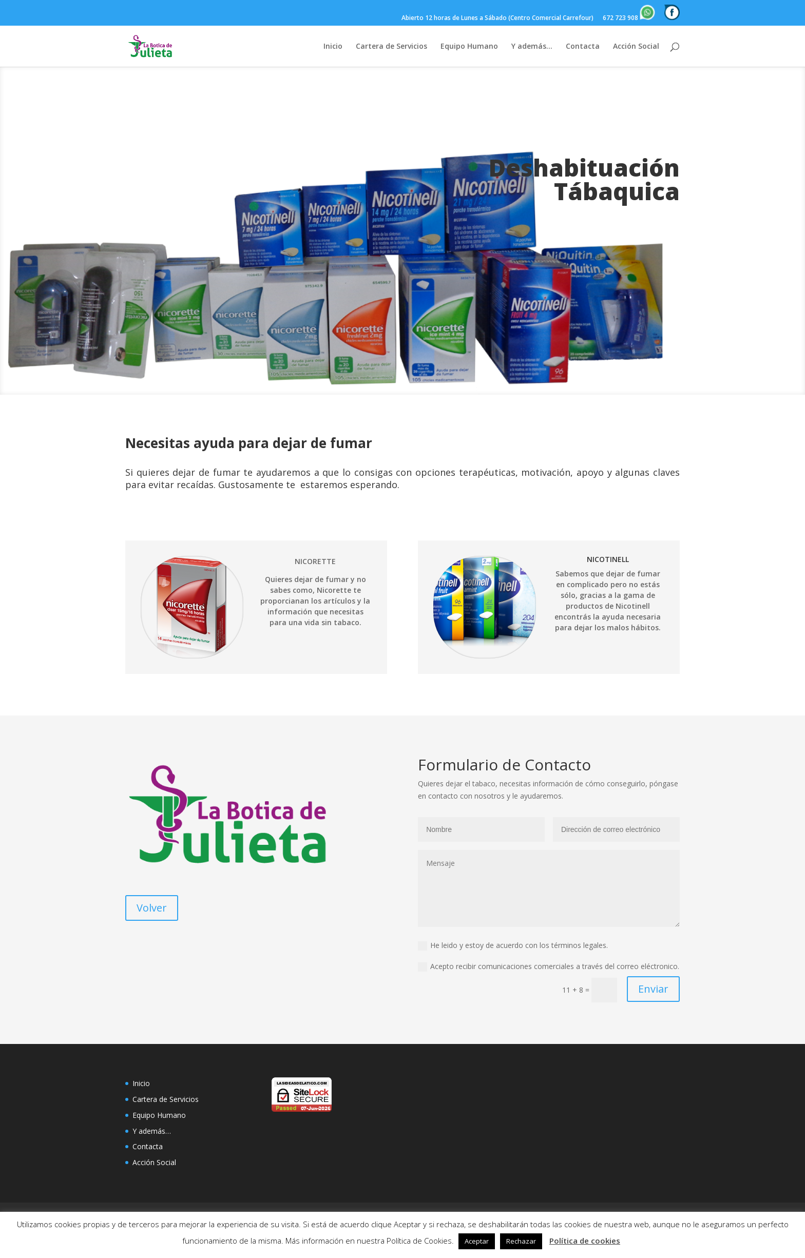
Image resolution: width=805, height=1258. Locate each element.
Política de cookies (584, 1240)
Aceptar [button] (477, 1241)
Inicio (332, 47)
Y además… (531, 47)
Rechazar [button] (521, 1241)
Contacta (583, 47)
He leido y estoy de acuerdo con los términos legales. (513, 945)
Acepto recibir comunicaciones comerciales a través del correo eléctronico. (548, 966)
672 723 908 (629, 13)
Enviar (653, 989)
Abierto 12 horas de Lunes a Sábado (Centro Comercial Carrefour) (497, 18)
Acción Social (636, 47)
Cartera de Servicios (391, 47)
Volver (152, 908)
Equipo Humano (469, 47)
